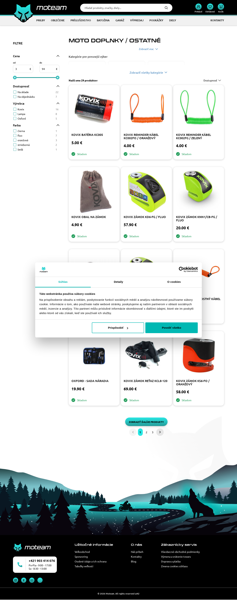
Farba (17, 125)
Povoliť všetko (171, 327)
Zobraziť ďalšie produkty (146, 421)
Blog (133, 561)
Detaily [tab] (118, 281)
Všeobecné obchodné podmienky (180, 551)
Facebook (23, 580)
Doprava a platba (171, 561)
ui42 (137, 593)
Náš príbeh (137, 551)
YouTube (31, 580)
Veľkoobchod (82, 551)
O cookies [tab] (174, 281)
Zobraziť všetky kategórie (146, 72)
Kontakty (136, 556)
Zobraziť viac (146, 49)
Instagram (15, 580)
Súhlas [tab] (63, 281)
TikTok (40, 580)
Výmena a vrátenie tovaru (176, 556)
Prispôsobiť (118, 327)
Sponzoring (81, 556)
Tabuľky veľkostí (84, 566)
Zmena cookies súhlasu (174, 566)
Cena (16, 56)
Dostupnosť (21, 86)
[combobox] (212, 80)
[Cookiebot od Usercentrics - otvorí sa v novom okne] (181, 269)
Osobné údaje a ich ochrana (90, 561)
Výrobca (18, 103)
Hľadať (166, 8)
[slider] (15, 77)
